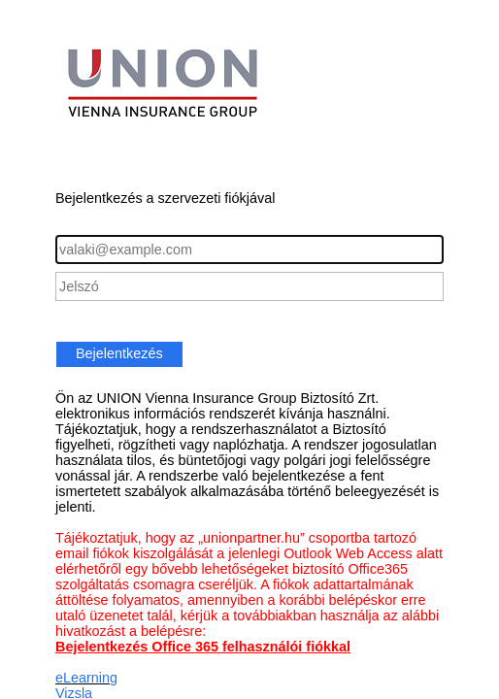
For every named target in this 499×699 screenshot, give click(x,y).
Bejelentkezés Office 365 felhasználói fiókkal (202, 646)
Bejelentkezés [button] (119, 353)
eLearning (86, 677)
